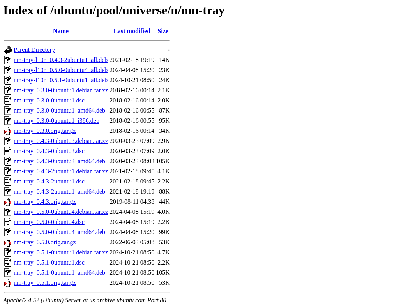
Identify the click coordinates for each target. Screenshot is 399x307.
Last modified (131, 31)
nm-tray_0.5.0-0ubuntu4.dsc (49, 222)
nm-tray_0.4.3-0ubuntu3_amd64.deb (59, 161)
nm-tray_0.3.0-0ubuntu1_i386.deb (56, 120)
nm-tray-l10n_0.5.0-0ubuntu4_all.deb (61, 70)
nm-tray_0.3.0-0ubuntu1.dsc (49, 100)
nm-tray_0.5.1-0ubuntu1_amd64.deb (59, 272)
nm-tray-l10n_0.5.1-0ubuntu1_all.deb (61, 80)
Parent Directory (34, 49)
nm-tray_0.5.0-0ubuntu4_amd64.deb (59, 232)
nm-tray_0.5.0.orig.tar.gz (45, 242)
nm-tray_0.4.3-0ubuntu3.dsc (49, 151)
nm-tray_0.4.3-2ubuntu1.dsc (49, 181)
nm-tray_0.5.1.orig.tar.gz (45, 282)
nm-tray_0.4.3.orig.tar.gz (45, 201)
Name (61, 31)
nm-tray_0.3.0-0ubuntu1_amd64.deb (59, 110)
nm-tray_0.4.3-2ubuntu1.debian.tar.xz (61, 171)
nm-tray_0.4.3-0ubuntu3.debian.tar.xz (61, 141)
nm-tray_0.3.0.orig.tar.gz (45, 130)
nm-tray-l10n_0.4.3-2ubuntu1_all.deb (61, 59)
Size (162, 31)
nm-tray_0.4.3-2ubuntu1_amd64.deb (59, 191)
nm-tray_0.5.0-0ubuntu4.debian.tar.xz (61, 211)
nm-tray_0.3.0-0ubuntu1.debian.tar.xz (61, 90)
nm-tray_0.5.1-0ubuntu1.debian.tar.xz (61, 252)
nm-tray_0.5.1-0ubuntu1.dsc (49, 262)
